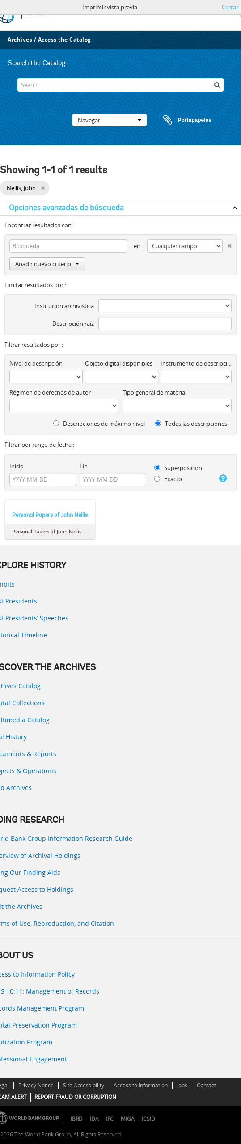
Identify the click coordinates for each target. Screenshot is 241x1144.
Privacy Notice (36, 1085)
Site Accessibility (83, 1085)
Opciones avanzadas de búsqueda (66, 207)
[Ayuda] (222, 478)
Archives (20, 39)
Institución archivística (64, 306)
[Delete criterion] (227, 244)
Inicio (16, 466)
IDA (94, 1119)
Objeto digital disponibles (118, 363)
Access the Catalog (64, 39)
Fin (84, 466)
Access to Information (141, 1085)
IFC (110, 1119)
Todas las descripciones (191, 424)
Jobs (182, 1085)
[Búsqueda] (217, 85)
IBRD (77, 1119)
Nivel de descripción (36, 363)
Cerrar (230, 7)
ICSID (148, 1119)
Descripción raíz (73, 324)
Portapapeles (179, 120)
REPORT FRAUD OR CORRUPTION (75, 1097)
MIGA (128, 1119)
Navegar (109, 120)
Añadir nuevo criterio (47, 264)
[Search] (120, 85)
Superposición (178, 468)
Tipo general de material (154, 392)
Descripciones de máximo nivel (99, 424)
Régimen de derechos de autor (50, 392)
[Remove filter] (43, 188)
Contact (206, 1085)
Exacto (168, 479)
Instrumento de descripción (196, 363)
